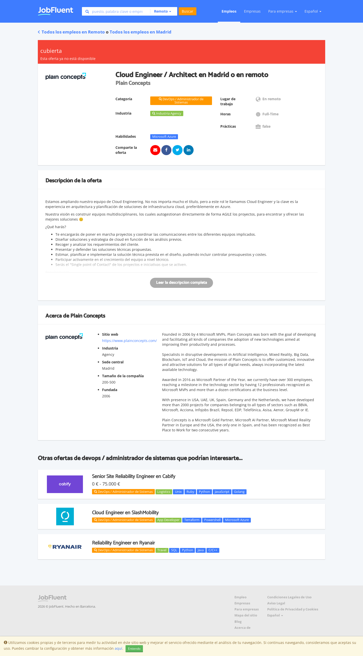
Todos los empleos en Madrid (140, 32)
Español (313, 11)
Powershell (212, 520)
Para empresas (246, 609)
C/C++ (212, 550)
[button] (160, 11)
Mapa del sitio (245, 615)
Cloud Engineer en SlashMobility (125, 513)
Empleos (229, 11)
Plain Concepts (87, 316)
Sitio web (110, 334)
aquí (118, 648)
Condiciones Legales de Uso (289, 597)
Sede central (113, 362)
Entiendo (134, 648)
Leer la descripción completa (181, 282)
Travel (161, 550)
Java (201, 550)
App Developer (168, 520)
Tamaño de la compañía (123, 375)
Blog (237, 621)
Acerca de (242, 628)
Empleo (240, 597)
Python (204, 491)
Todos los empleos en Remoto (71, 32)
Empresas (252, 11)
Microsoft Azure (164, 136)
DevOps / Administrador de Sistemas (123, 491)
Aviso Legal (276, 603)
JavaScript (222, 491)
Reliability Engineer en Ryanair (123, 543)
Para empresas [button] (282, 11)
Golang (239, 491)
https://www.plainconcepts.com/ (129, 340)
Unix (178, 491)
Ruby (190, 491)
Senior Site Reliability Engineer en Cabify (133, 476)
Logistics (163, 491)
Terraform (191, 520)
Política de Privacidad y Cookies (292, 609)
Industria (110, 348)
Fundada (109, 389)
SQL (174, 550)
